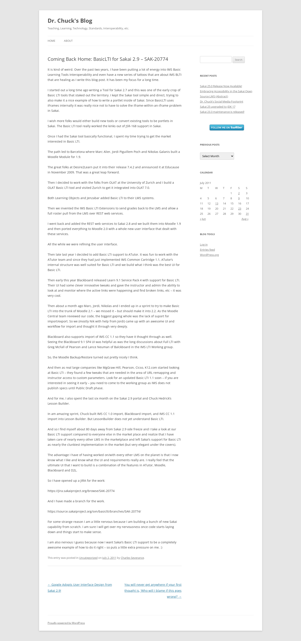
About (68, 41)
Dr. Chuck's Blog (70, 20)
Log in (204, 244)
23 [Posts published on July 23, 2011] (239, 208)
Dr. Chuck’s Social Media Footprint (221, 101)
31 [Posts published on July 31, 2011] (247, 214)
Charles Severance (132, 558)
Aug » (245, 219)
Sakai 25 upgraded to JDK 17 (217, 107)
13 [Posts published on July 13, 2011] (216, 203)
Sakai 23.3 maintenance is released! (222, 112)
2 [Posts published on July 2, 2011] (239, 193)
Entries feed (207, 250)
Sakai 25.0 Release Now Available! (221, 86)
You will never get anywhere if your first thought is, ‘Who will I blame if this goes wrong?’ (153, 591)
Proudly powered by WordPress (66, 623)
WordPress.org (209, 255)
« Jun (203, 219)
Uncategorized (88, 558)
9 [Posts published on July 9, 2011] (239, 198)
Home (51, 41)
